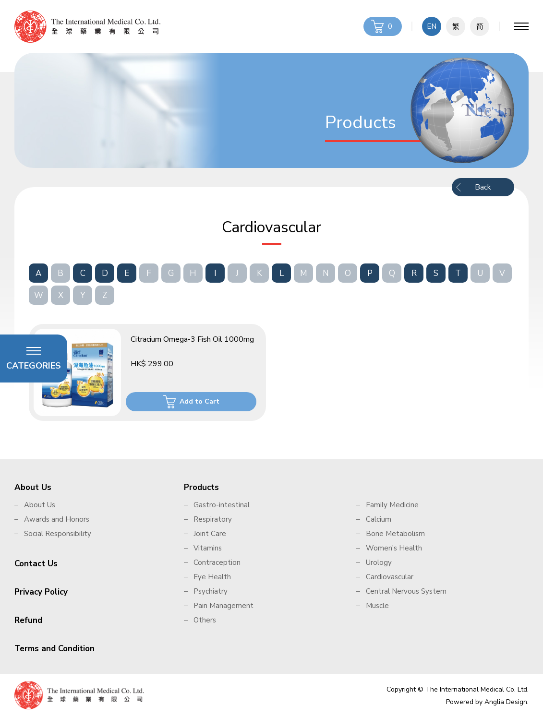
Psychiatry (210, 591)
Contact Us (36, 563)
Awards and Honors (56, 519)
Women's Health (394, 548)
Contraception (217, 562)
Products (201, 487)
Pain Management (223, 605)
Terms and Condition (54, 648)
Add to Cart (199, 401)
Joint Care (209, 533)
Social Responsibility (57, 533)
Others (204, 620)
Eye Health (212, 577)
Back (483, 187)
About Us (32, 487)
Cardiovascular (389, 577)
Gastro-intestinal (221, 505)
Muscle (377, 605)
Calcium (378, 519)
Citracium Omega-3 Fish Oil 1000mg (192, 339)
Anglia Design (505, 701)
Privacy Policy (41, 592)
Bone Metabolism (395, 533)
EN (431, 26)
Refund (28, 620)
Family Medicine (392, 505)
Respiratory (212, 519)
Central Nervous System (406, 591)
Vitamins (207, 548)
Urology (379, 562)
